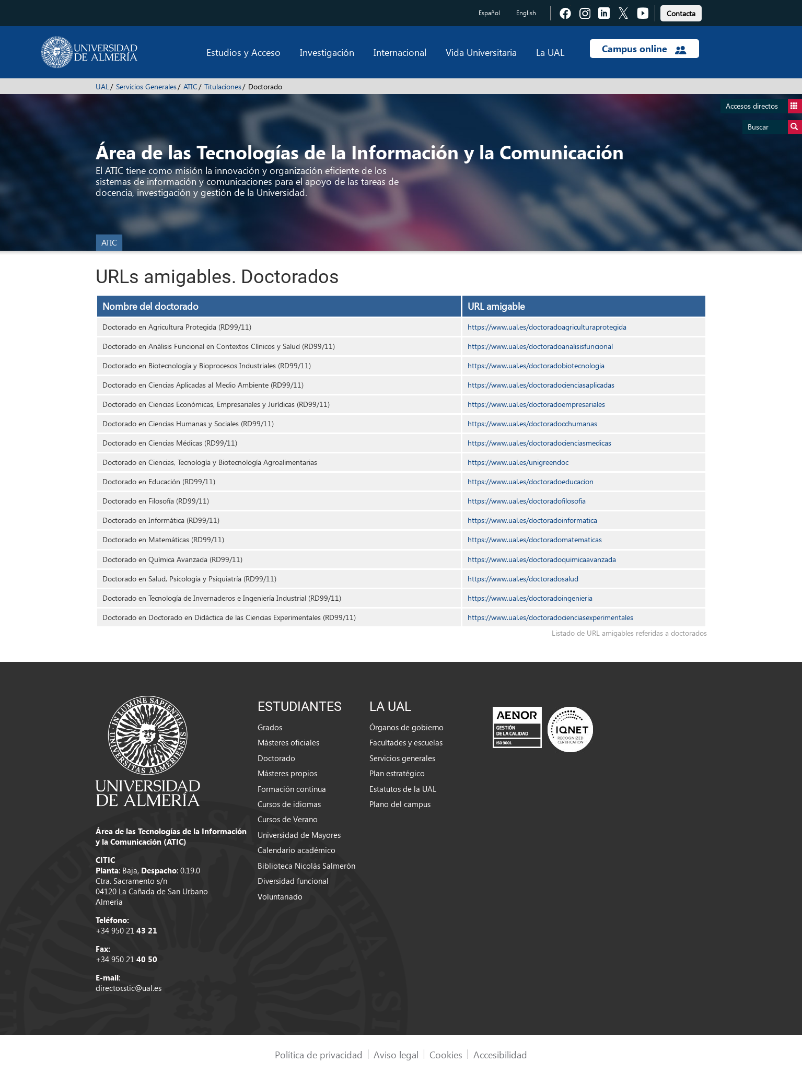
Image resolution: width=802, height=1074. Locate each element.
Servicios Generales (146, 86)
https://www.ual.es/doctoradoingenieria (530, 598)
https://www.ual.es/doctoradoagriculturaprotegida (547, 327)
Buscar (775, 127)
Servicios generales (402, 758)
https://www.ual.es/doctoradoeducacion (531, 481)
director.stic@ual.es (128, 988)
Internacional (400, 52)
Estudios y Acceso (243, 52)
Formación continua (292, 789)
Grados (270, 727)
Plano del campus (400, 804)
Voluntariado (280, 896)
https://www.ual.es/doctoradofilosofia (527, 501)
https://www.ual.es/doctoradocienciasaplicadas (541, 385)
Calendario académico (296, 850)
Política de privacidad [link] (319, 1054)
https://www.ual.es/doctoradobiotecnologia (536, 365)
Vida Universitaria (481, 52)
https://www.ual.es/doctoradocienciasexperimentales (550, 617)
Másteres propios (287, 773)
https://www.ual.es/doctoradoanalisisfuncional (540, 346)
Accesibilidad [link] (500, 1054)
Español (489, 13)
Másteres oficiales (288, 742)
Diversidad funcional (293, 880)
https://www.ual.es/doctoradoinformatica (532, 520)
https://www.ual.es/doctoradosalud (523, 578)
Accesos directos (764, 106)
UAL (102, 86)
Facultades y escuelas (406, 742)
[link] (681, 11)
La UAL (550, 52)
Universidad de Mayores (299, 835)
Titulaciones (222, 86)
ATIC (190, 86)
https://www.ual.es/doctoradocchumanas (532, 423)
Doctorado (276, 758)
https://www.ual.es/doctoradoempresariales (536, 404)
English (526, 13)
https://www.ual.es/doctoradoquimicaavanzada (542, 559)
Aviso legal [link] (396, 1054)
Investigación (327, 52)
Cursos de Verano (288, 819)
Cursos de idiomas (289, 804)
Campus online (644, 48)
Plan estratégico (397, 773)
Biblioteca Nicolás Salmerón (306, 865)
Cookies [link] (445, 1054)
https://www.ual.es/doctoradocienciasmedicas (539, 443)
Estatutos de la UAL (402, 789)
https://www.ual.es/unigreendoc (518, 462)
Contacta (681, 13)
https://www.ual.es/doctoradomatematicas (535, 539)
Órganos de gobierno (406, 727)
